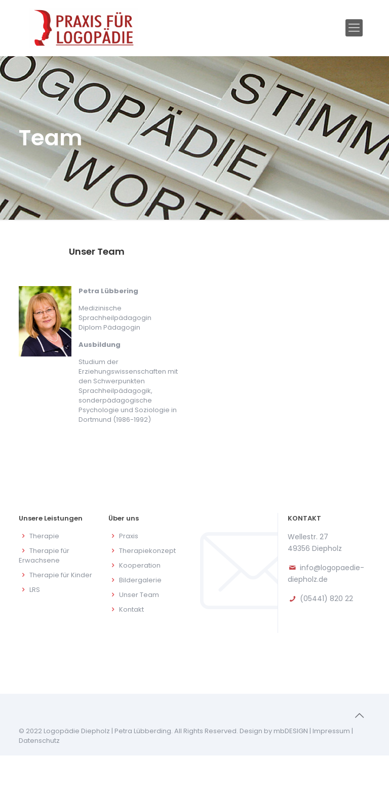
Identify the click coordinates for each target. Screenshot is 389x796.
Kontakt (131, 609)
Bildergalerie (140, 580)
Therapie (44, 536)
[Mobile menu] (354, 27)
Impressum (331, 731)
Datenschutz (39, 740)
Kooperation (140, 565)
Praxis (128, 536)
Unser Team (139, 595)
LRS (34, 589)
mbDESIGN (291, 731)
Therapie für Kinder (60, 575)
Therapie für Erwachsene (44, 555)
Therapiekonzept (147, 550)
